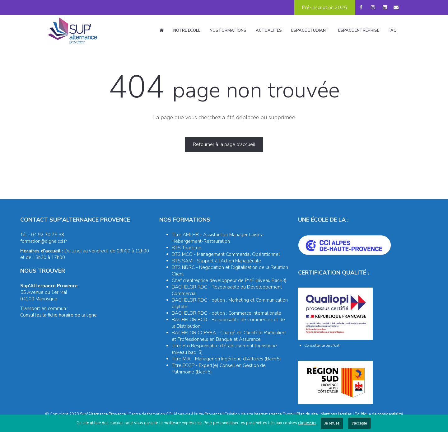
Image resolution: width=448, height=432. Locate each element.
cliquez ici (307, 423)
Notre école (186, 30)
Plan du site (307, 414)
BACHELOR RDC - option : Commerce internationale (226, 313)
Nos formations (228, 30)
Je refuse (331, 423)
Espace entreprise (358, 30)
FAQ (393, 30)
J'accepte (359, 423)
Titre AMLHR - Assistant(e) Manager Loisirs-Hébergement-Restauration (218, 238)
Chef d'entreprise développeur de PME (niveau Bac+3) (229, 280)
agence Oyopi (281, 414)
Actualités (269, 30)
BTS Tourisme (186, 248)
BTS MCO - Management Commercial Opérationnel (226, 254)
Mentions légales (336, 414)
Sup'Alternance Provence (103, 414)
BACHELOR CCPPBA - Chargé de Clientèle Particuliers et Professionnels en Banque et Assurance (229, 336)
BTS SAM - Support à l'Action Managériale (216, 261)
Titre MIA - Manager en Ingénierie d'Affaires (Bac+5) (226, 359)
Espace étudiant (310, 30)
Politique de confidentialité (379, 414)
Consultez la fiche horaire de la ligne (58, 315)
